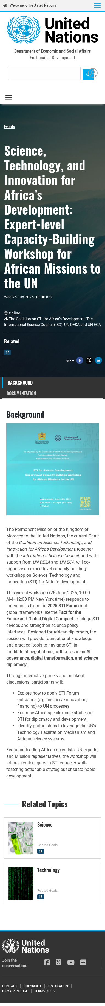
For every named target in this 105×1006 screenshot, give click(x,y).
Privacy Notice (15, 991)
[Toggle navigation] (97, 5)
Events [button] (9, 126)
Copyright (32, 986)
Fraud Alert (58, 986)
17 (7, 352)
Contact (9, 986)
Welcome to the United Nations (29, 5)
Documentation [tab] (21, 393)
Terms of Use (45, 991)
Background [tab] (20, 382)
